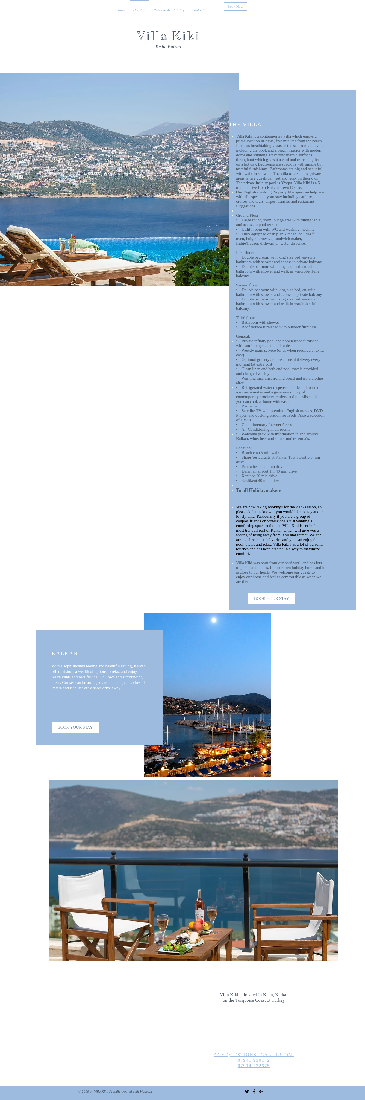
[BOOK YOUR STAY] (271, 598)
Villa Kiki (168, 35)
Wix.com (146, 1091)
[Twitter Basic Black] (247, 1091)
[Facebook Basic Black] (254, 1091)
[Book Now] (235, 6)
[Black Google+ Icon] (261, 1091)
